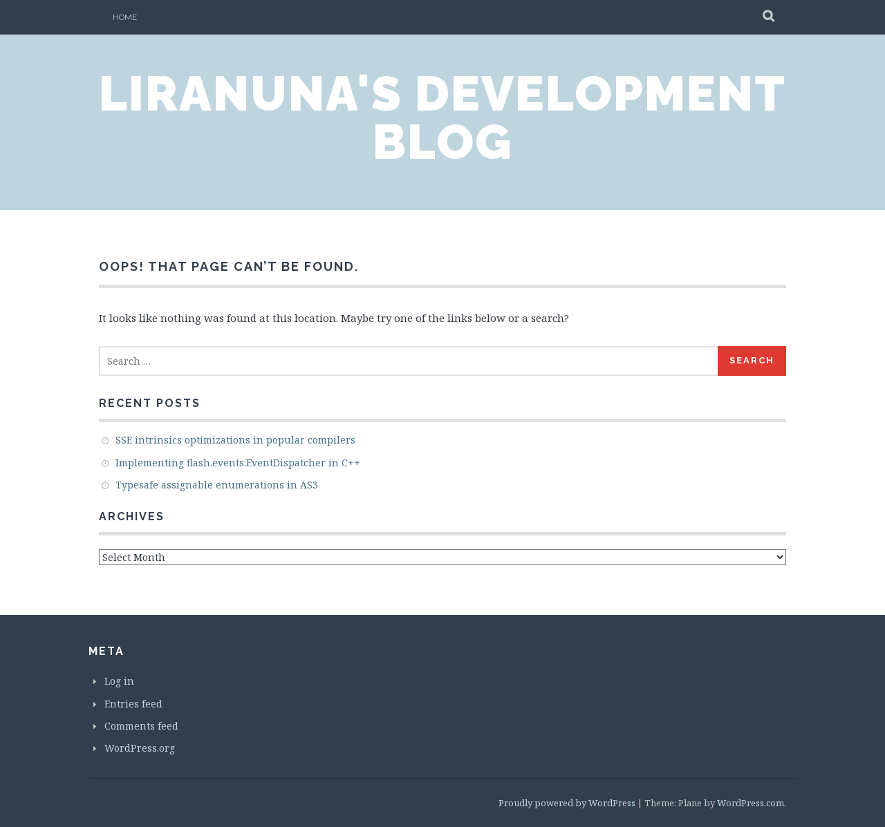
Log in (119, 680)
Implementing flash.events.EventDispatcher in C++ (237, 462)
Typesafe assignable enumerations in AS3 (216, 484)
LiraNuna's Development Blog (442, 117)
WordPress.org (139, 747)
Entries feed (133, 703)
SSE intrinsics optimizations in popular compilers (235, 439)
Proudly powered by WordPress (567, 803)
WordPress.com (750, 803)
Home (125, 17)
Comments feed (141, 725)
